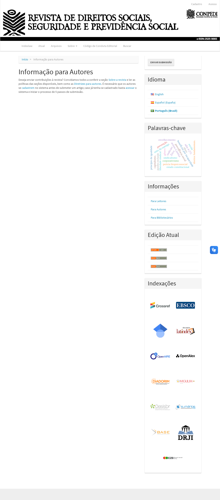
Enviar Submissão (161, 62)
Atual (41, 46)
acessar (130, 88)
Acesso (213, 4)
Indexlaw (27, 46)
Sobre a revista (117, 80)
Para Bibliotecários (162, 217)
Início (25, 59)
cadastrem (28, 88)
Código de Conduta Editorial (100, 46)
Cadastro (196, 4)
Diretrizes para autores (87, 84)
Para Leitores (158, 201)
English (159, 94)
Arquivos (56, 46)
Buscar (127, 46)
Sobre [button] (72, 46)
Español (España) (165, 102)
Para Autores (158, 209)
